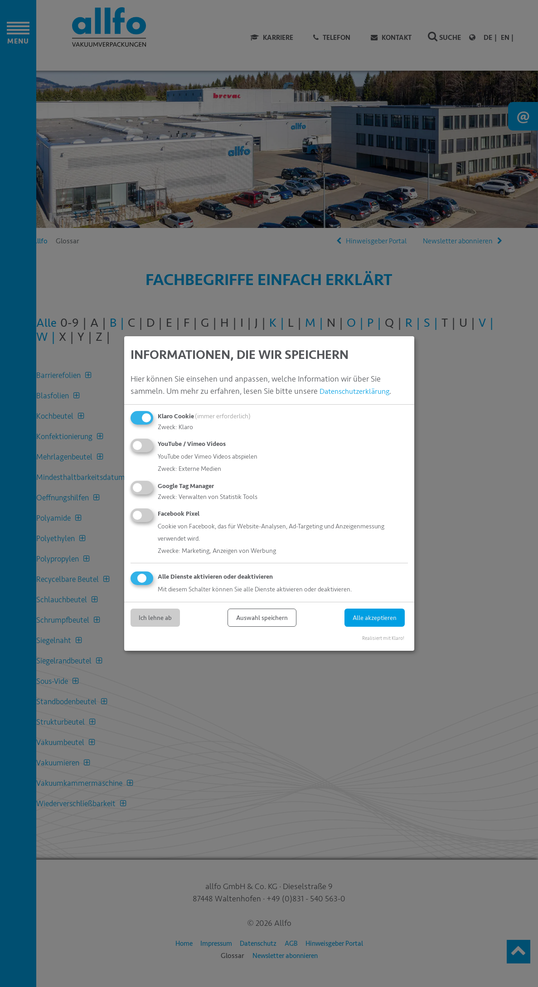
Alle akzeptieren (375, 617)
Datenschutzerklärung (358, 391)
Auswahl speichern (262, 617)
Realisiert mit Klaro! (383, 638)
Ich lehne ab (155, 617)
